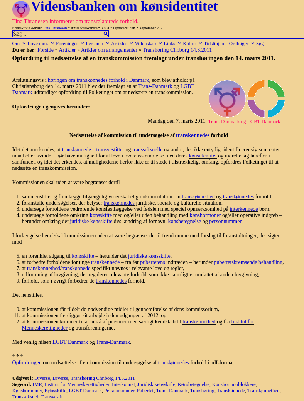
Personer (98, 43)
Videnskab (148, 43)
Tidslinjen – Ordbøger (229, 43)
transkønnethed (198, 197)
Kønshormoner (27, 390)
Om (19, 43)
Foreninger (70, 43)
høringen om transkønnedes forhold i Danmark (98, 80)
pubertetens (152, 262)
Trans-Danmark (155, 86)
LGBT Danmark (70, 342)
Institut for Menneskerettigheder (77, 384)
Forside (45, 50)
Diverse (42, 378)
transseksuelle (147, 149)
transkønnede (76, 149)
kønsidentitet (202, 156)
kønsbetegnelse (184, 221)
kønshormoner (205, 215)
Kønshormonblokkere (233, 384)
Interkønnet (123, 384)
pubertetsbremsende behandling (248, 262)
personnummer (225, 221)
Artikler (122, 43)
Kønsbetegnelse (193, 384)
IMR (37, 384)
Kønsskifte (55, 390)
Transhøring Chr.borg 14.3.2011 (177, 50)
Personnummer (119, 390)
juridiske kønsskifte (91, 221)
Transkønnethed (263, 390)
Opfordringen (27, 362)
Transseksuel (25, 396)
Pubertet (145, 390)
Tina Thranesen (55, 28)
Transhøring (202, 390)
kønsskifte (101, 215)
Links (173, 43)
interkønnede (244, 209)
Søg (260, 43)
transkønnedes (192, 135)
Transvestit (51, 396)
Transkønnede (231, 390)
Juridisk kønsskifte (156, 384)
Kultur (193, 43)
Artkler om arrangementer (109, 50)
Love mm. (40, 43)
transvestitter (110, 149)
